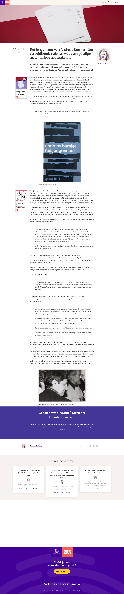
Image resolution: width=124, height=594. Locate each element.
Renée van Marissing (105, 64)
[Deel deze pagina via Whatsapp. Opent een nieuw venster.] (23, 49)
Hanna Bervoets (60, 492)
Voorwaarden (58, 590)
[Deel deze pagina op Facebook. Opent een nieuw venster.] (21, 49)
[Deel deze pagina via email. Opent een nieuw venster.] (97, 446)
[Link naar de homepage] (4, 2)
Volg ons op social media (62, 584)
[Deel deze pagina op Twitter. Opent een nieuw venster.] (19, 49)
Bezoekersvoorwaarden (72, 590)
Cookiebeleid (48, 590)
